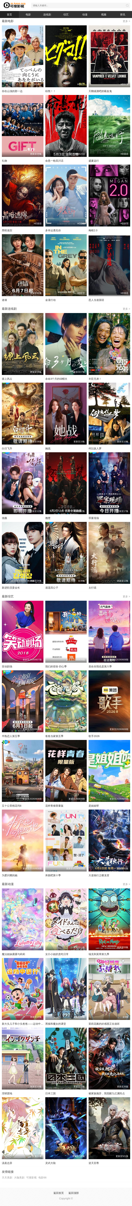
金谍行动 (50, 300)
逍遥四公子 (51, 587)
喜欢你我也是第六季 (100, 666)
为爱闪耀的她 (9, 875)
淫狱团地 (7, 1093)
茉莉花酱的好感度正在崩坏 (104, 1023)
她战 (47, 448)
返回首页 (58, 1192)
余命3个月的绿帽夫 (56, 378)
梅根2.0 (93, 230)
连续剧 (47, 14)
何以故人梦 (95, 448)
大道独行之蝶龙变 (99, 875)
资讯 (122, 14)
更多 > (126, 21)
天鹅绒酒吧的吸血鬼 (100, 91)
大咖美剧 (19, 1177)
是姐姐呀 (94, 805)
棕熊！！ (50, 91)
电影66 (42, 1177)
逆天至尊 (94, 1163)
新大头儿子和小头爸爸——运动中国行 (24, 1023)
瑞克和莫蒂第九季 (99, 954)
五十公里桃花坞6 (11, 805)
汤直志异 (7, 1163)
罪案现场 (94, 518)
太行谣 (92, 587)
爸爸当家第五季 (54, 736)
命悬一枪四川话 (54, 160)
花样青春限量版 (54, 805)
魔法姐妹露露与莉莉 (13, 954)
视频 (103, 14)
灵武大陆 (50, 1163)
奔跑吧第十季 (53, 875)
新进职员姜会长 (11, 587)
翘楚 (47, 518)
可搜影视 (31, 1177)
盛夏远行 (94, 160)
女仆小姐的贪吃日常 (57, 954)
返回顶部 (73, 1192)
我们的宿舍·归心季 (56, 666)
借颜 (4, 518)
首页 (9, 14)
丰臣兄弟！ (95, 378)
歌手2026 (94, 736)
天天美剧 (7, 1177)
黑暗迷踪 (7, 230)
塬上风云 (7, 378)
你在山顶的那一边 (12, 91)
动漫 (84, 14)
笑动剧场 (7, 666)
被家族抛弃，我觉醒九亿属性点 (107, 1093)
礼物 (4, 160)
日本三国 (50, 1093)
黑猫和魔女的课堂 (55, 1023)
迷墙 (4, 300)
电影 (28, 14)
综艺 (66, 14)
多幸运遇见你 (53, 230)
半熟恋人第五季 (11, 736)
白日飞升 (7, 448)
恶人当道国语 (96, 300)
